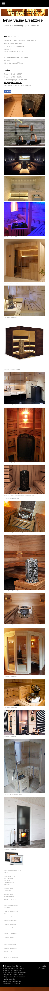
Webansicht (42, 968)
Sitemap (19, 966)
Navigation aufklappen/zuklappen (24, 3)
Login (44, 966)
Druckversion (9, 966)
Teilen (7, 92)
